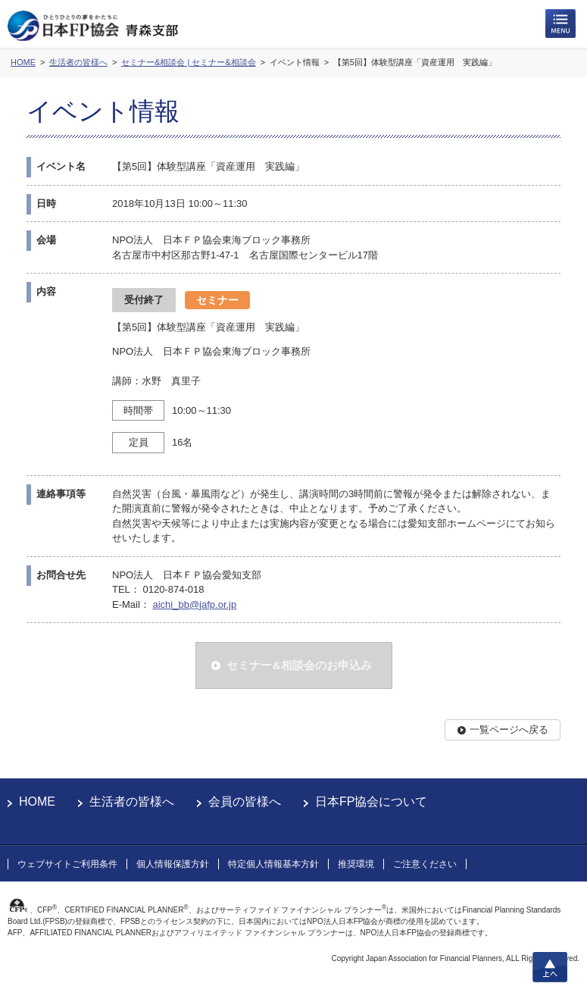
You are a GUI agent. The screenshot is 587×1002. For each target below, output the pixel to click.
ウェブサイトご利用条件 (67, 864)
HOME (37, 801)
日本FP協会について (371, 801)
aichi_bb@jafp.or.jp (194, 604)
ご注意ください (425, 864)
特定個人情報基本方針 (273, 864)
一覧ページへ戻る (509, 729)
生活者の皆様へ (131, 801)
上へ (550, 967)
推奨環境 (356, 864)
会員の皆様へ (244, 801)
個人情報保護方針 (172, 864)
